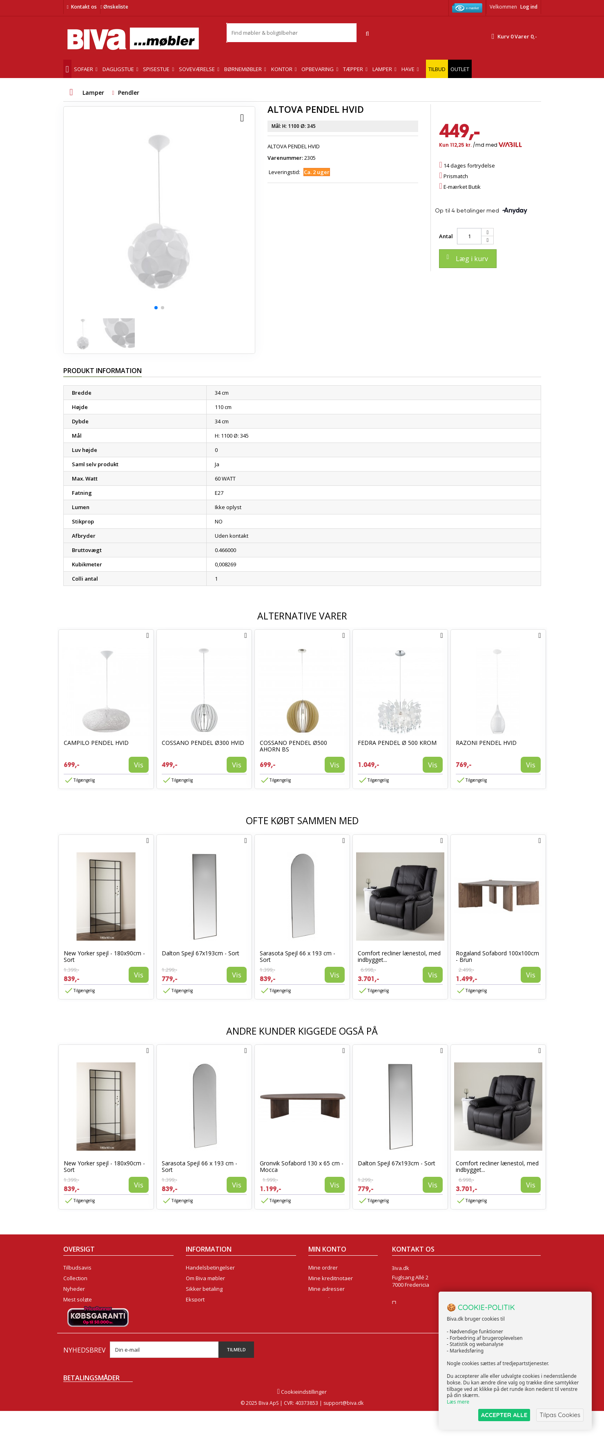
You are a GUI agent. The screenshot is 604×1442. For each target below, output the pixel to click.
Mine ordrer (323, 1267)
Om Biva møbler (205, 1278)
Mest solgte (77, 1299)
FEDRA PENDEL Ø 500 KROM (397, 743)
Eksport (195, 1299)
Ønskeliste (114, 6)
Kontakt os (84, 6)
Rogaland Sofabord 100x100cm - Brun (497, 956)
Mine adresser (326, 1288)
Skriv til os (407, 1324)
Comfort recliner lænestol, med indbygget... (399, 956)
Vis (138, 764)
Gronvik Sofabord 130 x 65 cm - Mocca (301, 1166)
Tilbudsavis (77, 1267)
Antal (446, 236)
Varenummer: (285, 157)
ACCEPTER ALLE (504, 1415)
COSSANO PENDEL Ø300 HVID (203, 743)
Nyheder (74, 1288)
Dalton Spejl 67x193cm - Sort (200, 953)
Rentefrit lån (201, 1310)
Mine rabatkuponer (332, 1310)
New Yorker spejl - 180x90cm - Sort (104, 956)
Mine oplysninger (329, 1299)
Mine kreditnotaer (330, 1278)
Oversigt (73, 1320)
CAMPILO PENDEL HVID (96, 743)
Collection (75, 1278)
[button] (156, 307)
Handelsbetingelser (210, 1267)
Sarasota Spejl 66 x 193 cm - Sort (297, 956)
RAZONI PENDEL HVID (486, 743)
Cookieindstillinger (302, 1422)
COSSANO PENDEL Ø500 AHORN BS (293, 746)
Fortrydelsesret (205, 1320)
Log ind (528, 6)
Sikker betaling (204, 1288)
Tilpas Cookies (559, 1415)
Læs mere (458, 1401)
